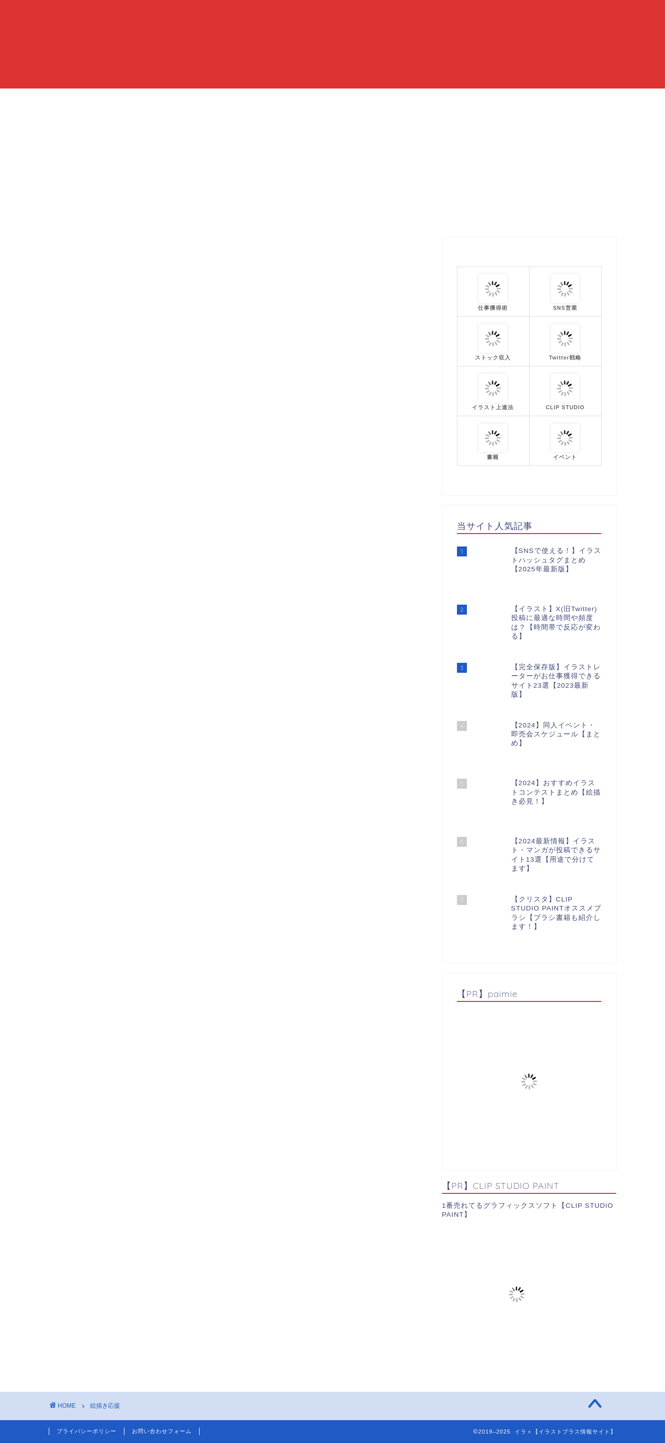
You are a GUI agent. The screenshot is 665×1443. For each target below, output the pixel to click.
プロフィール (440, 100)
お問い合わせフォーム (162, 1431)
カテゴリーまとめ (363, 100)
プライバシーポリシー (86, 1431)
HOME (213, 100)
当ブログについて (279, 100)
